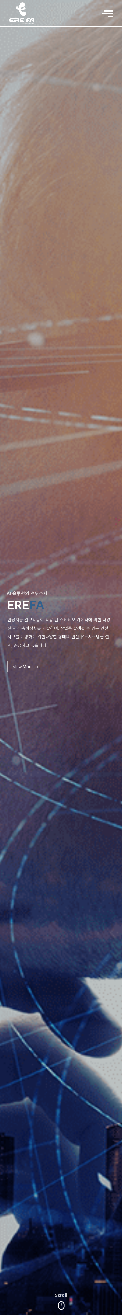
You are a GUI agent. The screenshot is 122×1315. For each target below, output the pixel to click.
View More (26, 666)
